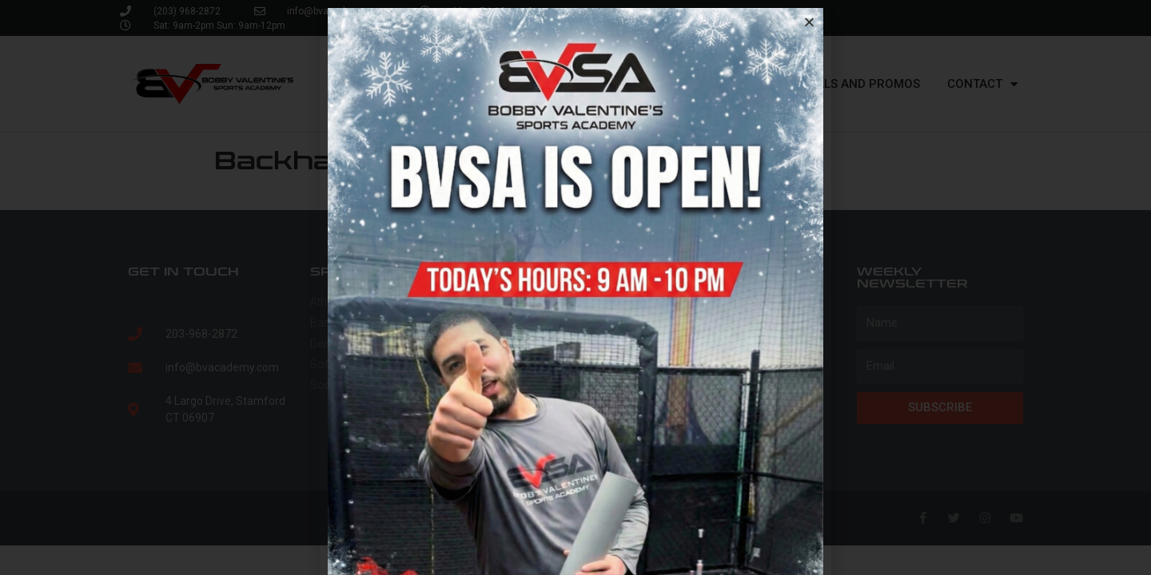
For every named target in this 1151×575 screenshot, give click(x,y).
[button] (809, 22)
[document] (575, 287)
